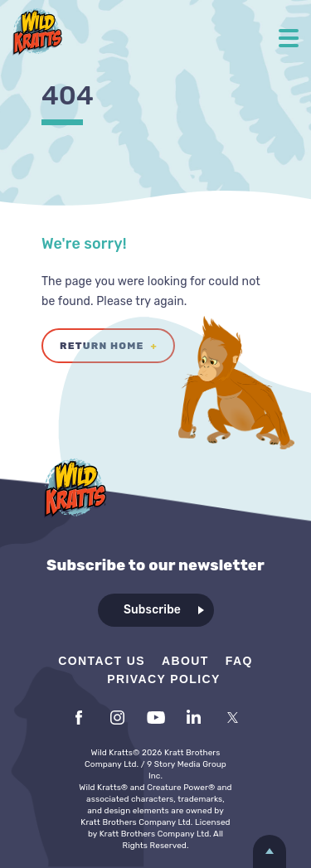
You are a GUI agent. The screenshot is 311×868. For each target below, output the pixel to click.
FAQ (239, 660)
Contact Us (101, 660)
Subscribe (152, 610)
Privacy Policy (164, 679)
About (185, 660)
